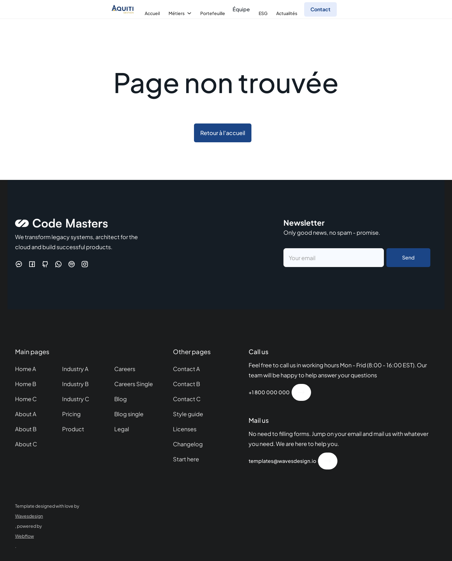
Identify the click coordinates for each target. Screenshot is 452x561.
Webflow (24, 536)
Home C (26, 398)
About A (25, 413)
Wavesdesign (29, 516)
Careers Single (133, 383)
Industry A (75, 368)
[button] (152, 13)
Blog (120, 398)
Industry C (75, 398)
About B (25, 429)
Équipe (241, 9)
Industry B (75, 383)
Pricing (71, 413)
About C (26, 444)
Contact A (186, 368)
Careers (124, 368)
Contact (320, 9)
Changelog (188, 444)
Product (73, 429)
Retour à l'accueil (222, 132)
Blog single (128, 413)
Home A (25, 368)
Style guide (188, 413)
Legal (121, 429)
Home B (25, 383)
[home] (124, 9)
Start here (186, 459)
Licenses (184, 429)
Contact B (186, 383)
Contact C (187, 398)
